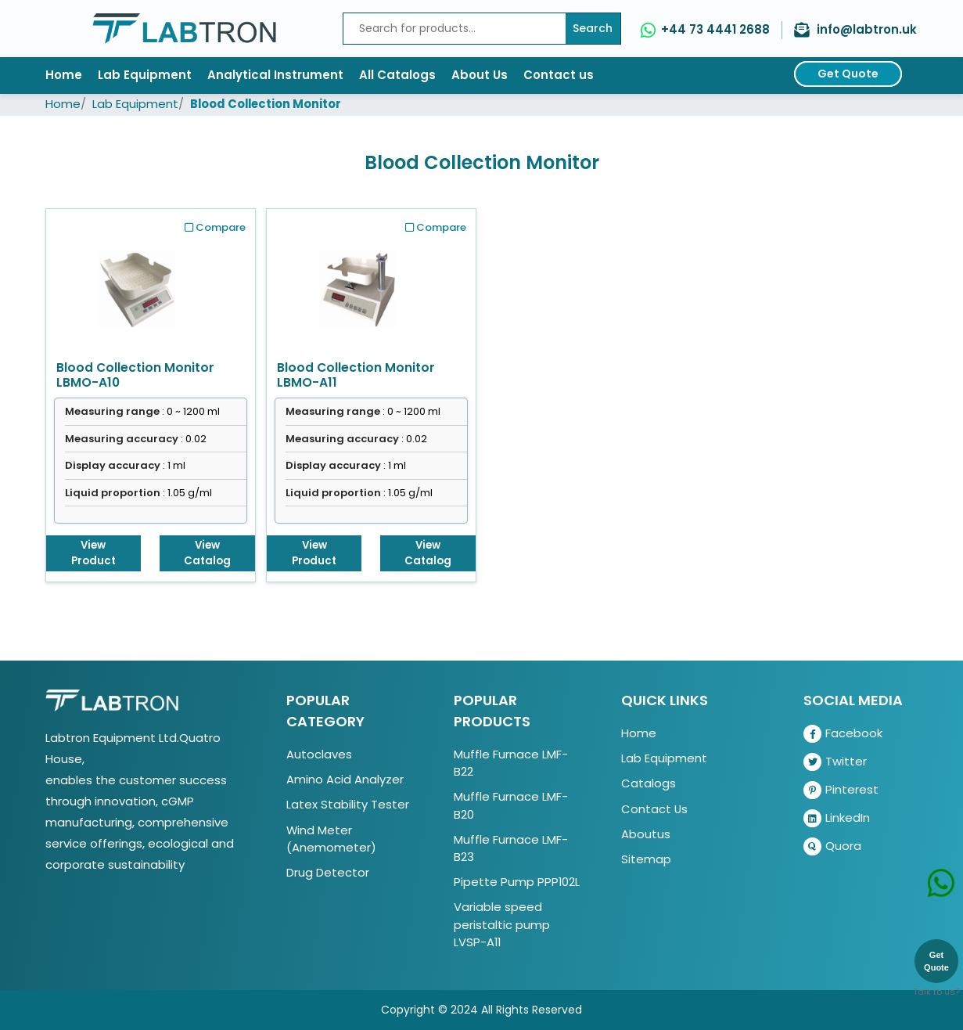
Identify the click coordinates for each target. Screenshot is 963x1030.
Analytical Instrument (275, 75)
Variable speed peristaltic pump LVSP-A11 (502, 924)
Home (63, 75)
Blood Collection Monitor (265, 103)
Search (593, 28)
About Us (479, 75)
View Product (93, 553)
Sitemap (646, 859)
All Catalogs (397, 75)
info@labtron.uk (867, 29)
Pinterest (841, 790)
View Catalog (207, 553)
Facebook (842, 734)
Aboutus (645, 834)
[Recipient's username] (454, 28)
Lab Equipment (145, 75)
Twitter (835, 762)
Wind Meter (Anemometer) (331, 838)
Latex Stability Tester (347, 804)
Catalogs (648, 783)
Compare (215, 227)
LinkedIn (836, 818)
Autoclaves (319, 754)
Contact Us (654, 809)
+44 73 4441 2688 (715, 29)
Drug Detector (327, 872)
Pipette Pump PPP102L (517, 881)
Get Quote (848, 73)
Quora (832, 846)
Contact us (558, 75)
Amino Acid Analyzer (345, 779)
